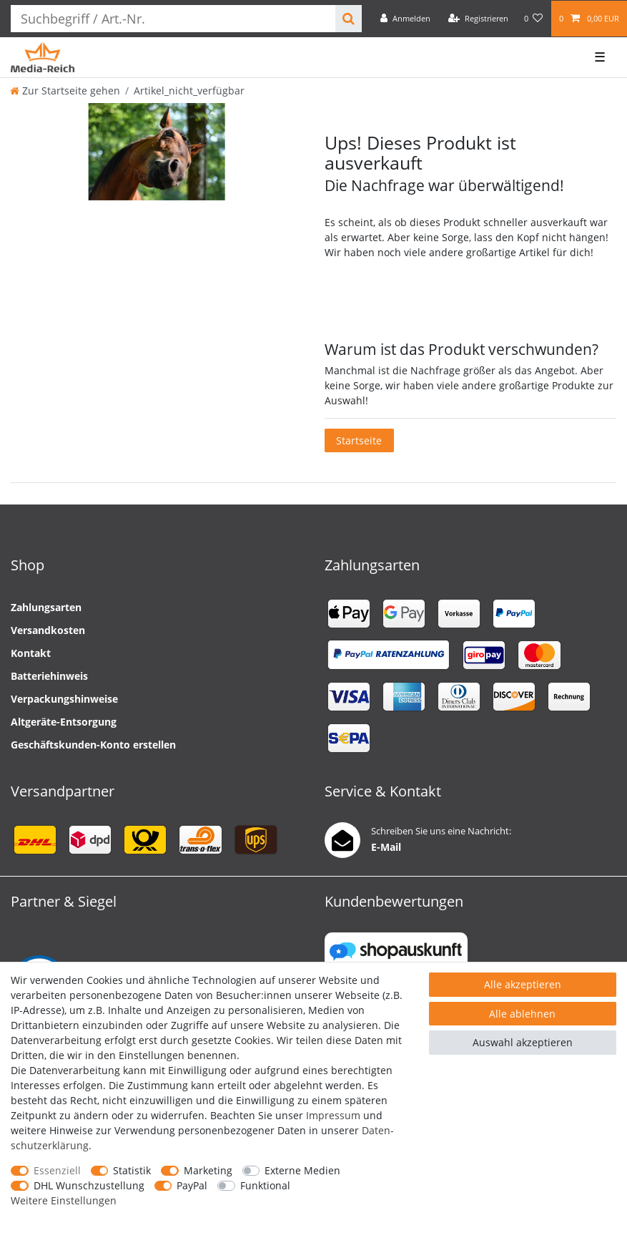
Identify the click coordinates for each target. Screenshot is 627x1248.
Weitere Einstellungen (64, 1200)
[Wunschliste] (533, 18)
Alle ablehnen (522, 1013)
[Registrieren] (478, 18)
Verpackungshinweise (64, 699)
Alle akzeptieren (522, 984)
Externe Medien (302, 1170)
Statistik (132, 1170)
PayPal (192, 1185)
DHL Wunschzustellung (89, 1185)
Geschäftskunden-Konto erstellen (93, 744)
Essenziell (57, 1170)
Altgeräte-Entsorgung (64, 721)
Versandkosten (48, 630)
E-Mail (386, 847)
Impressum (333, 1115)
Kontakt (31, 653)
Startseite (359, 440)
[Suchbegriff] (173, 18)
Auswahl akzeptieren (523, 1042)
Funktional (265, 1185)
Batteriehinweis (49, 676)
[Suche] (348, 18)
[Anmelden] (405, 18)
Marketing (208, 1170)
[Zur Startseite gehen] (65, 90)
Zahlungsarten (46, 607)
